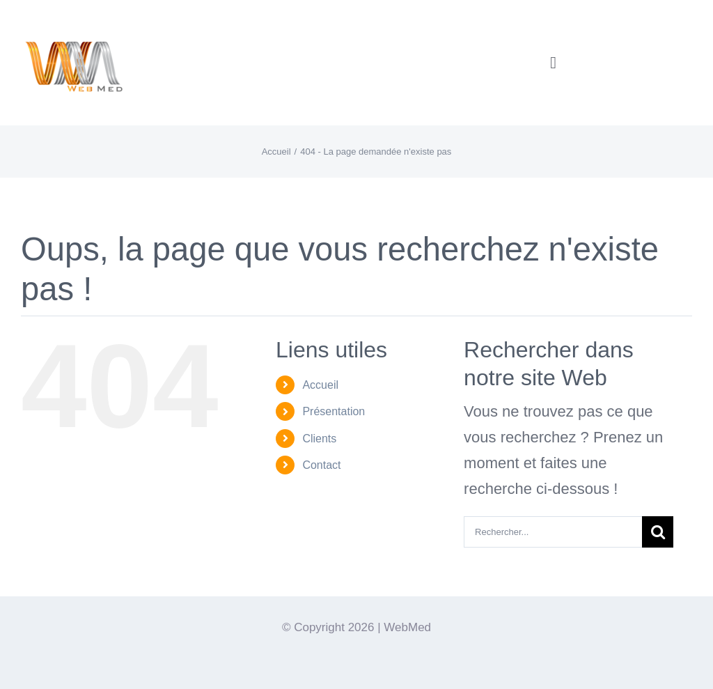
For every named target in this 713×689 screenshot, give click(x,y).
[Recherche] (657, 532)
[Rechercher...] (553, 532)
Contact (321, 465)
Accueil (320, 385)
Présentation (333, 411)
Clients (319, 438)
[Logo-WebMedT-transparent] (73, 17)
